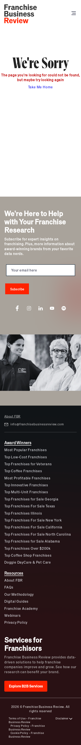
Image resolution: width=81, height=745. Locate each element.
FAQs (8, 587)
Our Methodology (19, 594)
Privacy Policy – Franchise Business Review (27, 727)
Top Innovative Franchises (26, 485)
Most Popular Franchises (25, 449)
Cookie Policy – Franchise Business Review (26, 734)
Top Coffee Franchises (23, 471)
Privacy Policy (15, 622)
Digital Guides (16, 601)
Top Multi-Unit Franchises (26, 492)
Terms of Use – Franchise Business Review (25, 720)
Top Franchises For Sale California (33, 527)
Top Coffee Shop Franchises (28, 555)
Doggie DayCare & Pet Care (27, 562)
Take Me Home (40, 87)
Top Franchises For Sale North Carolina (37, 534)
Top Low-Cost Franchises (25, 457)
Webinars (12, 615)
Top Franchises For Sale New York (33, 520)
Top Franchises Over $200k (27, 548)
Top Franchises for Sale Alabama (32, 541)
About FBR (12, 416)
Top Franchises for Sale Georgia (31, 499)
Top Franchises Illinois (23, 513)
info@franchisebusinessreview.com (34, 424)
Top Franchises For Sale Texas (29, 506)
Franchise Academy (21, 608)
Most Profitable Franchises (27, 478)
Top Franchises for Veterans (28, 464)
